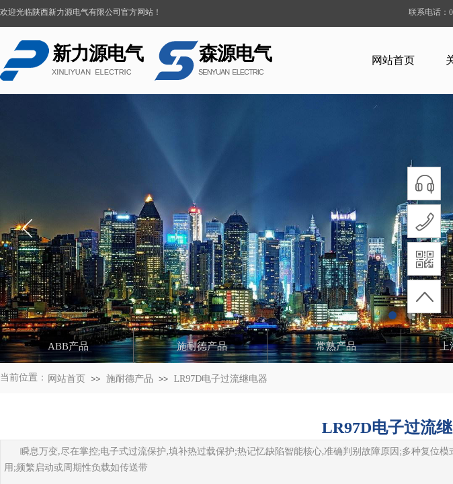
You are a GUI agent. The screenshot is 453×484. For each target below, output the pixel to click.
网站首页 (393, 60)
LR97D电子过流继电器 (220, 379)
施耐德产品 (129, 379)
